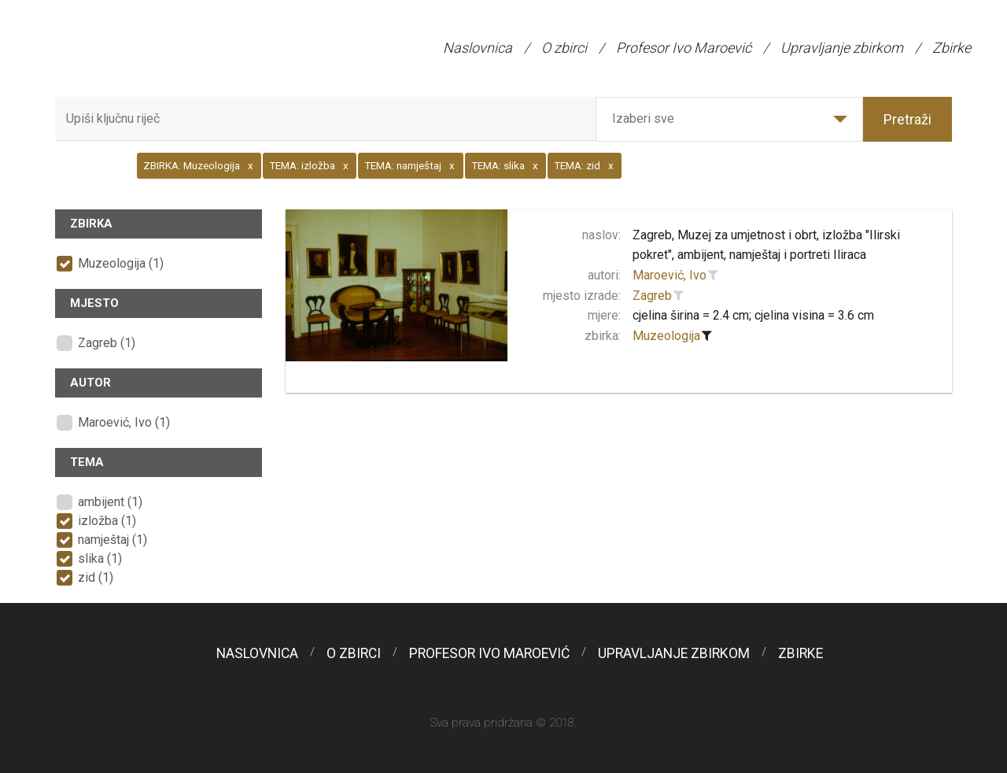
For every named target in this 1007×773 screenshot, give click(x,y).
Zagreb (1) (106, 342)
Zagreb (652, 295)
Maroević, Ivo (669, 275)
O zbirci (564, 47)
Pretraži (907, 119)
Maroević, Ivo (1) (124, 422)
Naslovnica (477, 47)
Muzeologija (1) (121, 263)
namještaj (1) (112, 539)
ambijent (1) (110, 501)
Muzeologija (666, 335)
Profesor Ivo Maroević (683, 47)
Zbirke (951, 47)
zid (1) (95, 577)
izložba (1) (107, 520)
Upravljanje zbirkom (841, 47)
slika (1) (100, 558)
